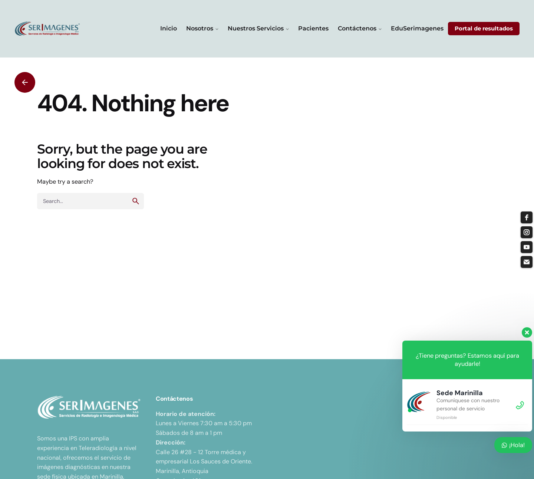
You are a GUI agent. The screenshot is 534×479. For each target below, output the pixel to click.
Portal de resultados (484, 28)
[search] (136, 201)
